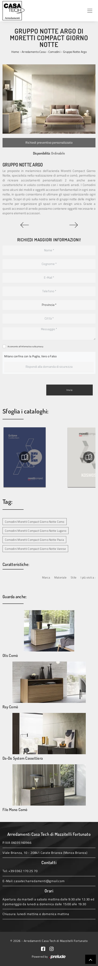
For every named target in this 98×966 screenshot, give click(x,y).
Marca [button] (46, 577)
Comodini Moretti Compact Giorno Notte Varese (35, 548)
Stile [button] (73, 577)
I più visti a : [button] (88, 577)
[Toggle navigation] (89, 11)
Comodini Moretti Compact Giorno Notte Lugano (35, 530)
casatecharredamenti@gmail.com (39, 881)
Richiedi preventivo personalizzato (49, 142)
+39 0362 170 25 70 (22, 870)
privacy (40, 346)
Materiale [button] (60, 577)
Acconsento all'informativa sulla (25, 346)
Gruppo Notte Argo (75, 51)
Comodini (54, 51)
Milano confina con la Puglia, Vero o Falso (30, 356)
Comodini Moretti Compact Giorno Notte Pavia (34, 539)
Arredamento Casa (34, 51)
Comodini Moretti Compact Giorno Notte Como (34, 521)
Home (15, 51)
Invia (69, 390)
